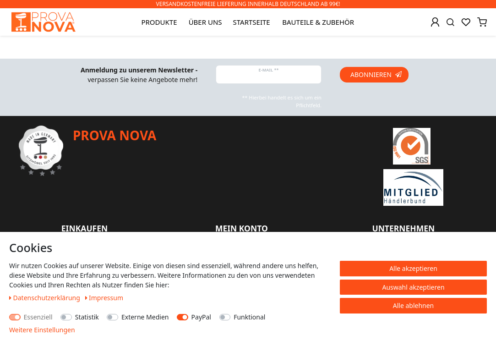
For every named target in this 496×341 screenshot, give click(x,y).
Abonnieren (376, 74)
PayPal (201, 317)
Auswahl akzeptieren (413, 287)
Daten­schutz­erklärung (45, 297)
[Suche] (450, 22)
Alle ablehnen (413, 305)
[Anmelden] (435, 22)
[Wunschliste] (465, 22)
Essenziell (38, 317)
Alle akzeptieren (413, 268)
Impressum (104, 297)
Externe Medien (145, 317)
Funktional (249, 317)
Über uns (205, 22)
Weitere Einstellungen (42, 329)
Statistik (87, 317)
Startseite (251, 22)
